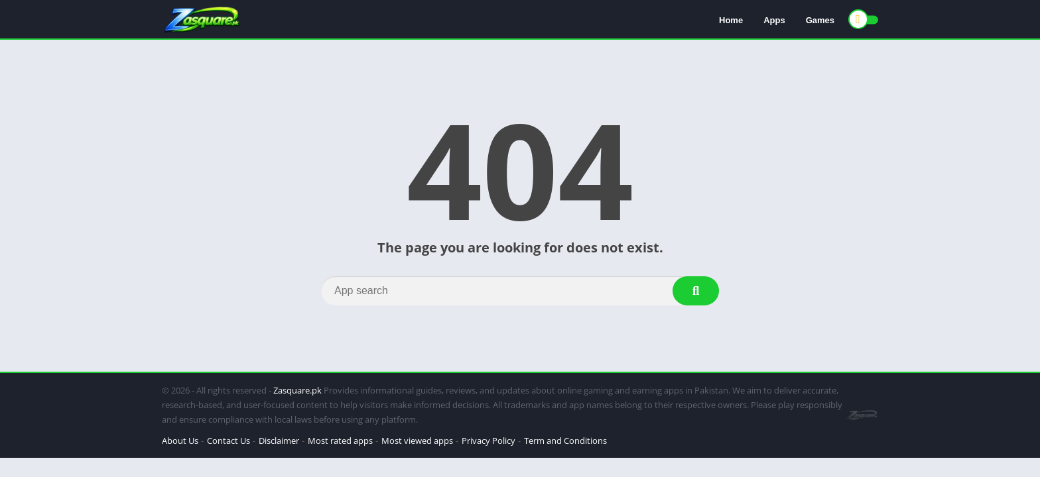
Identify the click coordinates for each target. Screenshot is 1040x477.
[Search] (520, 290)
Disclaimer (279, 441)
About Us (180, 441)
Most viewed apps (417, 441)
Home (731, 20)
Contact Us (228, 441)
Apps (774, 20)
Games (820, 20)
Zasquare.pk (297, 390)
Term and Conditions (565, 441)
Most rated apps (340, 441)
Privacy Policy (488, 441)
